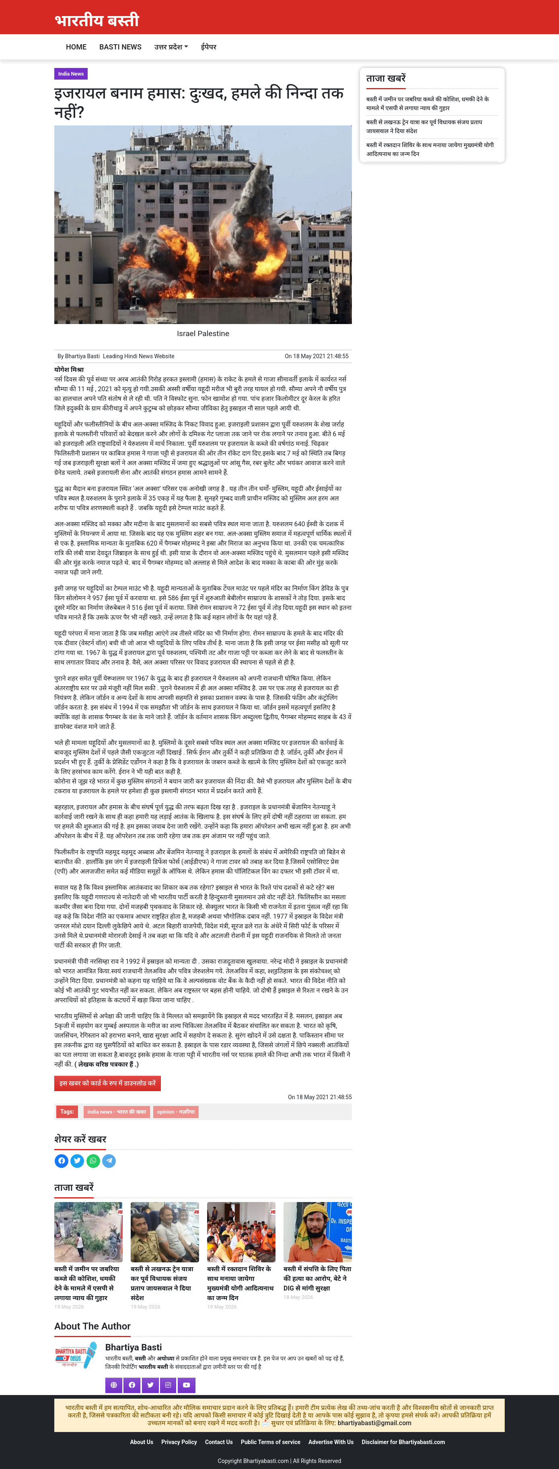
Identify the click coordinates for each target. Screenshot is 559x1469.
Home (76, 47)
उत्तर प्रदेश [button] (168, 47)
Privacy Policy (179, 1442)
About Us (141, 1442)
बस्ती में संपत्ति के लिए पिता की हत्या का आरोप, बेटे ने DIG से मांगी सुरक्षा (317, 1278)
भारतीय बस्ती (96, 20)
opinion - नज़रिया (176, 1112)
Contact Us (219, 1442)
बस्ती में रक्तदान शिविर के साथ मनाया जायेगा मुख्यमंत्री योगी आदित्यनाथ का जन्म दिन (240, 1283)
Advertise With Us (330, 1442)
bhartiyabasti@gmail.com (375, 1423)
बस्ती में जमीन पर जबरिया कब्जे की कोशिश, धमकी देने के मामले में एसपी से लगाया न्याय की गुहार (86, 1283)
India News (71, 74)
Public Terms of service (270, 1442)
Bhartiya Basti (82, 356)
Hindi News (138, 356)
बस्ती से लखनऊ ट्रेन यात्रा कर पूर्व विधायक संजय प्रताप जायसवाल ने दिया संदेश (162, 1283)
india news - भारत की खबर (117, 1112)
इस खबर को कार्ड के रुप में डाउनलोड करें (108, 1083)
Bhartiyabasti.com (266, 1461)
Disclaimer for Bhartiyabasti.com (403, 1442)
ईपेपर (208, 47)
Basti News (120, 47)
